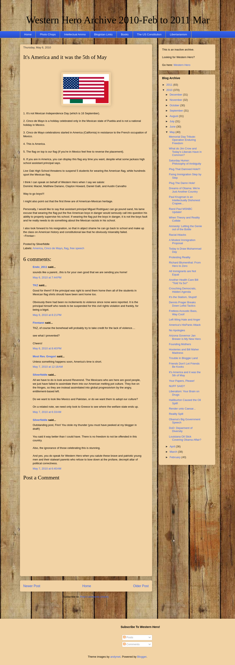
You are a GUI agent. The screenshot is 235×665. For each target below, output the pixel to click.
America (38, 248)
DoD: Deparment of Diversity (181, 429)
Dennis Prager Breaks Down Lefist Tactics (182, 304)
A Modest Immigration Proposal (182, 241)
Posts (128, 637)
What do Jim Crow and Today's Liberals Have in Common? (185, 152)
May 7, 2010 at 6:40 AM (47, 468)
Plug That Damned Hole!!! (184, 169)
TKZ (35, 285)
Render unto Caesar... (182, 408)
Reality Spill (176, 413)
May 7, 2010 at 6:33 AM (47, 412)
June (173, 126)
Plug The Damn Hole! (182, 183)
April (173, 446)
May (172, 132)
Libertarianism (178, 34)
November (176, 99)
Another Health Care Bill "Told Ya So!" (183, 281)
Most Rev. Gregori (44, 356)
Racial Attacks (177, 234)
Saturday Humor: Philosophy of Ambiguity (185, 162)
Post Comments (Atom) (94, 596)
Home (28, 34)
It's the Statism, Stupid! (183, 297)
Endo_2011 (40, 267)
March (174, 451)
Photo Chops (48, 34)
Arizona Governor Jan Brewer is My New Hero (185, 337)
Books (125, 34)
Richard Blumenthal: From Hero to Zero (185, 264)
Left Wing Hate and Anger (184, 319)
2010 (169, 90)
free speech (77, 248)
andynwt (115, 656)
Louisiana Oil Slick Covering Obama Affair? (185, 438)
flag (66, 248)
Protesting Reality (179, 257)
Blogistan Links (103, 34)
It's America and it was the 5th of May (65, 57)
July (172, 121)
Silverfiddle (40, 374)
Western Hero (182, 64)
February (175, 457)
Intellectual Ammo (75, 34)
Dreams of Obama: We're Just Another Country (184, 190)
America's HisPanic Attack (185, 324)
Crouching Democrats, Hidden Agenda (182, 290)
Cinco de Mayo (53, 248)
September (177, 110)
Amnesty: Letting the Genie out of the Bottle (185, 228)
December (176, 94)
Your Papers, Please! (182, 380)
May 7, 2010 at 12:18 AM (48, 366)
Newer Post (31, 586)
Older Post (141, 586)
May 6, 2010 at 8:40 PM (47, 348)
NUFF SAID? (177, 386)
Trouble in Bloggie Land (183, 358)
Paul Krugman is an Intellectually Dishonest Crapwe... (184, 200)
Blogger (141, 656)
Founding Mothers (180, 344)
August (174, 116)
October (175, 105)
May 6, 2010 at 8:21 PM (47, 315)
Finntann (38, 322)
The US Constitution (149, 34)
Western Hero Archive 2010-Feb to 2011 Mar (118, 19)
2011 (169, 84)
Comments (131, 644)
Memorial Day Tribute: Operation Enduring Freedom (182, 140)
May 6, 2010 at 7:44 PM (47, 277)
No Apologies (177, 330)
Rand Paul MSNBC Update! (180, 210)
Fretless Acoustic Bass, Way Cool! (183, 312)
